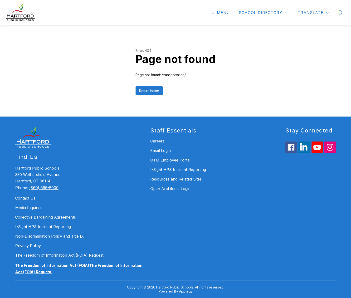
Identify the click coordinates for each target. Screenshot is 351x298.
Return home (149, 91)
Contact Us (25, 198)
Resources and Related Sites (176, 179)
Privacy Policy (28, 245)
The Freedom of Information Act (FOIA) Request (59, 255)
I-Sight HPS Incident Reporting (43, 226)
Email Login (160, 150)
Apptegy (186, 291)
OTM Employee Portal (170, 160)
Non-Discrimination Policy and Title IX (49, 236)
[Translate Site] (313, 13)
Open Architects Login (170, 188)
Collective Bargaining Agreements (45, 217)
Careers (157, 141)
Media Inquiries (28, 207)
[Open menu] (220, 13)
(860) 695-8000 (43, 187)
